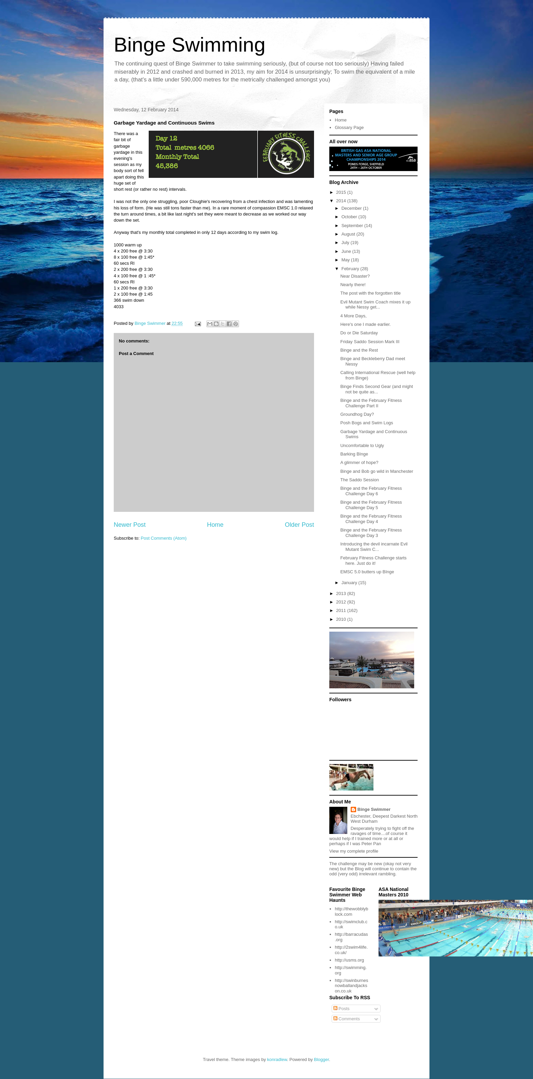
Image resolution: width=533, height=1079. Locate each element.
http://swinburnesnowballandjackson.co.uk (351, 985)
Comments (346, 1018)
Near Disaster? (355, 276)
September (353, 225)
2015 (341, 192)
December (352, 208)
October (350, 216)
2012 (341, 601)
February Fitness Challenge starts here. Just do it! (373, 560)
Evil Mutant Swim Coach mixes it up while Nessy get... (375, 304)
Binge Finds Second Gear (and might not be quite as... (376, 389)
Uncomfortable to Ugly (362, 445)
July (346, 242)
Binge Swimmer (374, 809)
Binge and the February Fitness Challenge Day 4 (371, 519)
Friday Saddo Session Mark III (369, 341)
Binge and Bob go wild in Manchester (376, 471)
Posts (341, 1008)
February (351, 268)
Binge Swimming (189, 44)
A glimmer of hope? (359, 462)
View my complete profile (353, 851)
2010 (341, 619)
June (347, 251)
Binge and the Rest (359, 350)
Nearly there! (352, 284)
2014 (341, 200)
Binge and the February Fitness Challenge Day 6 (371, 491)
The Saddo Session (359, 479)
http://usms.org (349, 960)
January (350, 582)
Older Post (299, 524)
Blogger (321, 1059)
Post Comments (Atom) (164, 538)
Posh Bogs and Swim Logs (366, 422)
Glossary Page (349, 127)
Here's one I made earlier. (365, 324)
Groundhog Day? (357, 414)
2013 (341, 593)
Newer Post (130, 524)
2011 (341, 610)
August (349, 234)
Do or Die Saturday (359, 332)
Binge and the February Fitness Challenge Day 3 (371, 532)
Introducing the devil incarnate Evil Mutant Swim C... (373, 546)
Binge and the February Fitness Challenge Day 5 (371, 505)
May (346, 259)
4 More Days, (353, 315)
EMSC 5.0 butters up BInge (367, 571)
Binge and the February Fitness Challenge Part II (371, 403)
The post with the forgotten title (370, 293)
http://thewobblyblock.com (351, 911)
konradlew (277, 1059)
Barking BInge (354, 454)
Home (215, 524)
